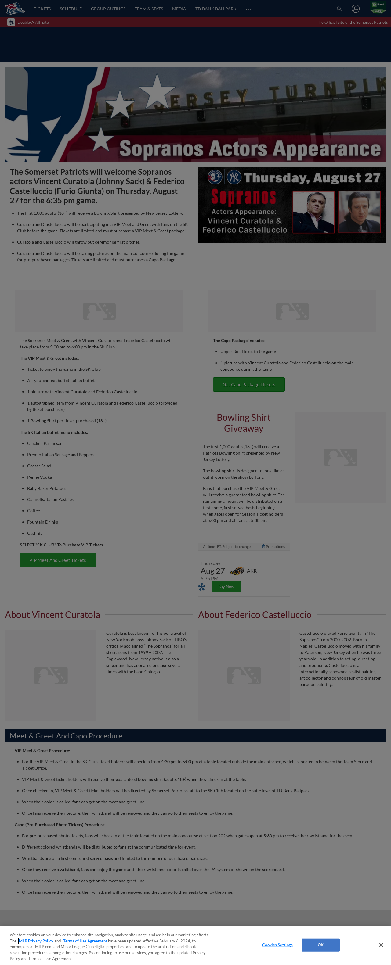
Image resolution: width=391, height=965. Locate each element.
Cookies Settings (277, 944)
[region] (195, 945)
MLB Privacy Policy (36, 940)
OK (321, 944)
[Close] (381, 945)
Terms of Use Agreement (85, 940)
